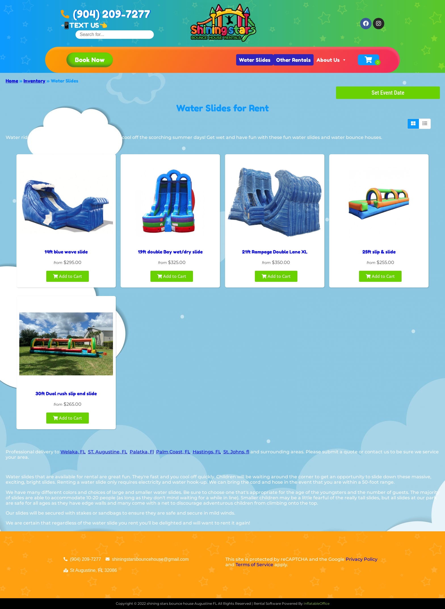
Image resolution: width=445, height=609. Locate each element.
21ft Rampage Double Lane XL (274, 252)
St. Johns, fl (236, 451)
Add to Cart (67, 276)
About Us (331, 60)
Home (12, 81)
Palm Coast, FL (173, 451)
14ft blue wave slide (66, 252)
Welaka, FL (73, 451)
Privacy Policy (361, 559)
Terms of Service (254, 564)
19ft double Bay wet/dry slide (170, 252)
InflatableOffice (316, 603)
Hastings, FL (207, 451)
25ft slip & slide (379, 252)
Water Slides (254, 60)
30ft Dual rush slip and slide (66, 393)
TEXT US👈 (88, 25)
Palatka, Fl (142, 451)
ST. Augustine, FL (107, 451)
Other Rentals (293, 60)
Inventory (34, 81)
